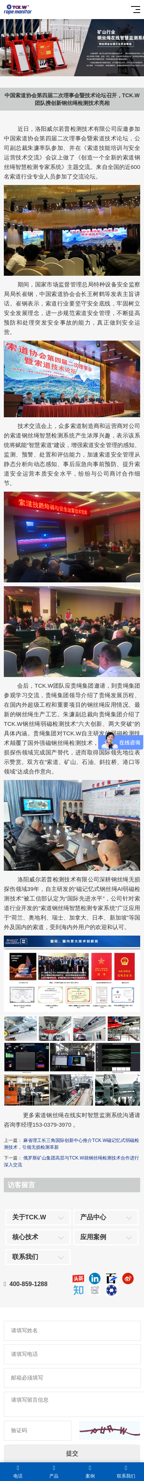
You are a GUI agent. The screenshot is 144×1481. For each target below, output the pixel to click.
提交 (72, 1453)
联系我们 (25, 1257)
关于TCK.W (29, 1217)
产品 (54, 1472)
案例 (90, 1472)
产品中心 (93, 1217)
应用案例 (93, 1237)
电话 (18, 1472)
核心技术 (25, 1237)
